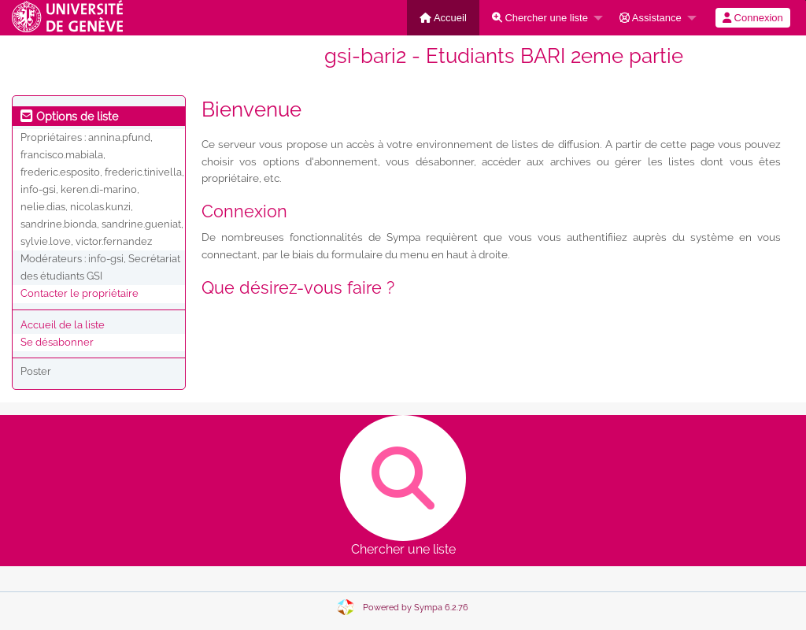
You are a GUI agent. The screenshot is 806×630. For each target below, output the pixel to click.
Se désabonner (57, 342)
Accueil (443, 18)
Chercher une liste (540, 18)
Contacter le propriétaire (79, 293)
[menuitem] (443, 17)
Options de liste (69, 116)
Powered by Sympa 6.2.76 (415, 607)
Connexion (753, 18)
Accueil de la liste (62, 325)
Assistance (650, 18)
